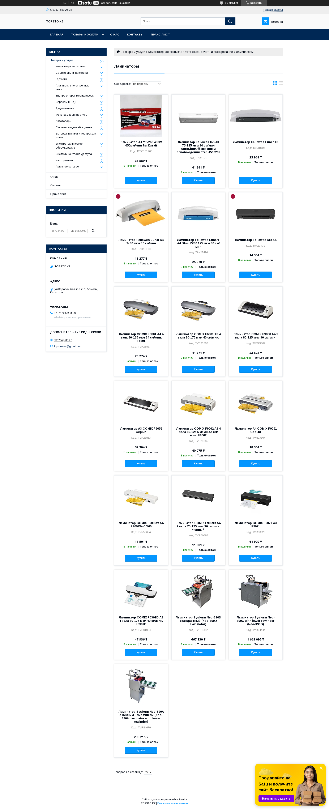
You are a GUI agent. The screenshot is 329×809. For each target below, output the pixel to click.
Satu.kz (183, 799)
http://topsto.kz (63, 340)
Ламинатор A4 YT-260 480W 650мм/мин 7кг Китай (141, 143)
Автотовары (64, 121)
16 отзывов (232, 2)
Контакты (135, 34)
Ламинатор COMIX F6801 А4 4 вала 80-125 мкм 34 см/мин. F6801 (141, 337)
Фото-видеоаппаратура (71, 114)
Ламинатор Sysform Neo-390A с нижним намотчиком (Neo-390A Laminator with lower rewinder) (141, 716)
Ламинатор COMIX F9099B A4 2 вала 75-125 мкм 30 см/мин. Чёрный (198, 526)
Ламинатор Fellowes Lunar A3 (255, 142)
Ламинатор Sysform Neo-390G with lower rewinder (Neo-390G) (255, 621)
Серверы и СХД (66, 101)
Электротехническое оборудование (69, 145)
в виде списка (281, 84)
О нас (114, 34)
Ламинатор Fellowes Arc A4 (255, 240)
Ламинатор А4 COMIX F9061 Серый (256, 430)
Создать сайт (109, 2)
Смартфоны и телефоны (72, 72)
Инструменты (64, 160)
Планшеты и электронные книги (72, 87)
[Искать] (230, 21)
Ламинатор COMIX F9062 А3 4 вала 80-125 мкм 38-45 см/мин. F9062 (198, 432)
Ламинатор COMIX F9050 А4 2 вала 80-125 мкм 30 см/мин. (255, 335)
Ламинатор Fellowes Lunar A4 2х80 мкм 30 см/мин (141, 241)
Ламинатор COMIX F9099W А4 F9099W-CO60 (141, 524)
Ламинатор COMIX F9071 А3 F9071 (256, 524)
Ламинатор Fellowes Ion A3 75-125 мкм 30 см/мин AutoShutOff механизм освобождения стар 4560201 (198, 147)
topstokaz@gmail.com (68, 346)
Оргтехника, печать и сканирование (208, 52)
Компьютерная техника (164, 52)
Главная (56, 34)
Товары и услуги (84, 34)
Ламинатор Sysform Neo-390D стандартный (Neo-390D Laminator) (198, 621)
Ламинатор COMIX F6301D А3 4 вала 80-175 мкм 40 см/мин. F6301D (141, 621)
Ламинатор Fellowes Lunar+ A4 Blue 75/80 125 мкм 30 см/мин (198, 243)
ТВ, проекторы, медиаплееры (75, 95)
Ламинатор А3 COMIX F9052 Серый (141, 430)
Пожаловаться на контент (172, 803)
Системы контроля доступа (74, 154)
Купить (141, 180)
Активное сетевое (67, 166)
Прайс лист (160, 34)
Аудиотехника (65, 108)
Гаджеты (61, 79)
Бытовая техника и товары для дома (76, 135)
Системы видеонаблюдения (74, 127)
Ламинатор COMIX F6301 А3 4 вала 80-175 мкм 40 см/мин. (198, 335)
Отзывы (55, 185)
